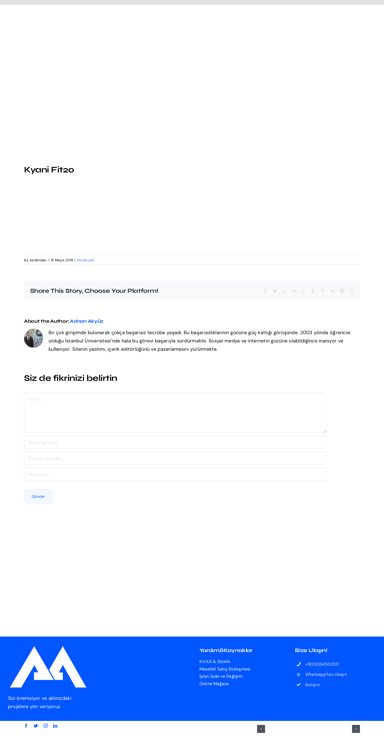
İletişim (312, 685)
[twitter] (36, 726)
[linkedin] (55, 726)
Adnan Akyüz (86, 321)
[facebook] (26, 726)
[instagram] (45, 726)
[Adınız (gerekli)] (175, 442)
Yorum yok (85, 260)
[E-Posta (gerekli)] (175, 458)
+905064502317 (322, 664)
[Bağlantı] (175, 474)
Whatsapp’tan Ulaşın (326, 674)
